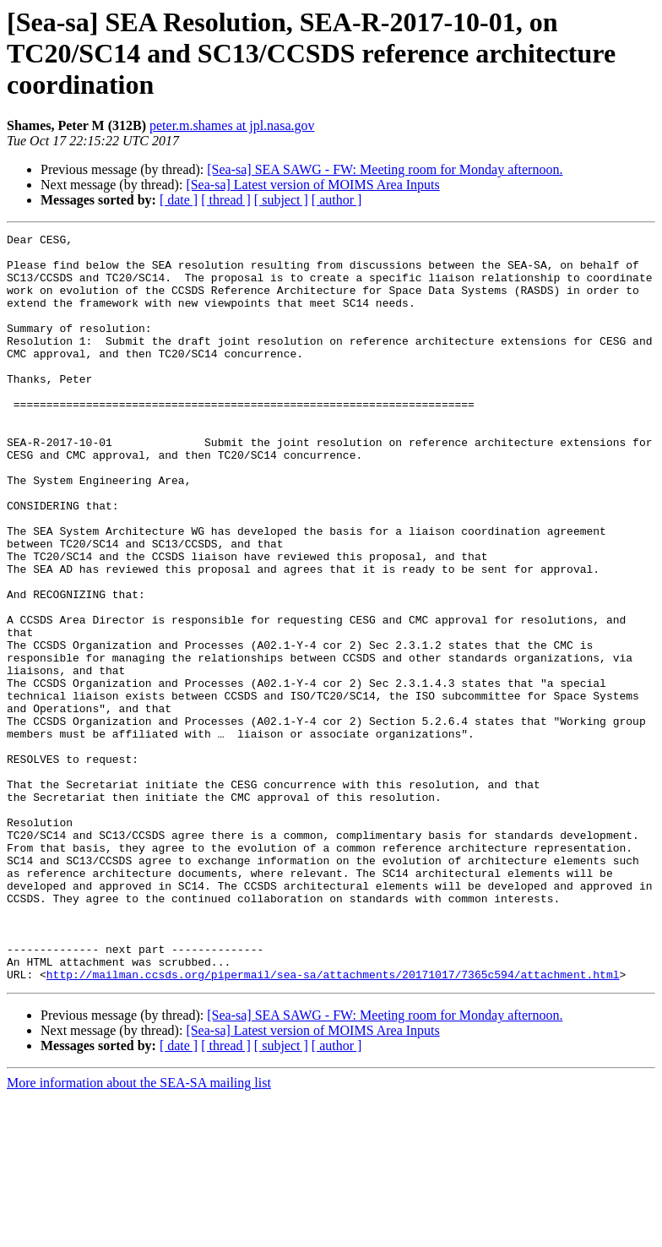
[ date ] (179, 200)
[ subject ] (281, 200)
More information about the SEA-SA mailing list (139, 1232)
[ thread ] (226, 200)
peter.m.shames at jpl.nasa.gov (232, 125)
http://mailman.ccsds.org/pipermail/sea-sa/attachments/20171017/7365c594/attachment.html (333, 1123)
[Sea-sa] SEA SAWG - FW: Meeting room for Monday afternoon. (384, 169)
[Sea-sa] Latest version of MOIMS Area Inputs (312, 184)
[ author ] (337, 200)
